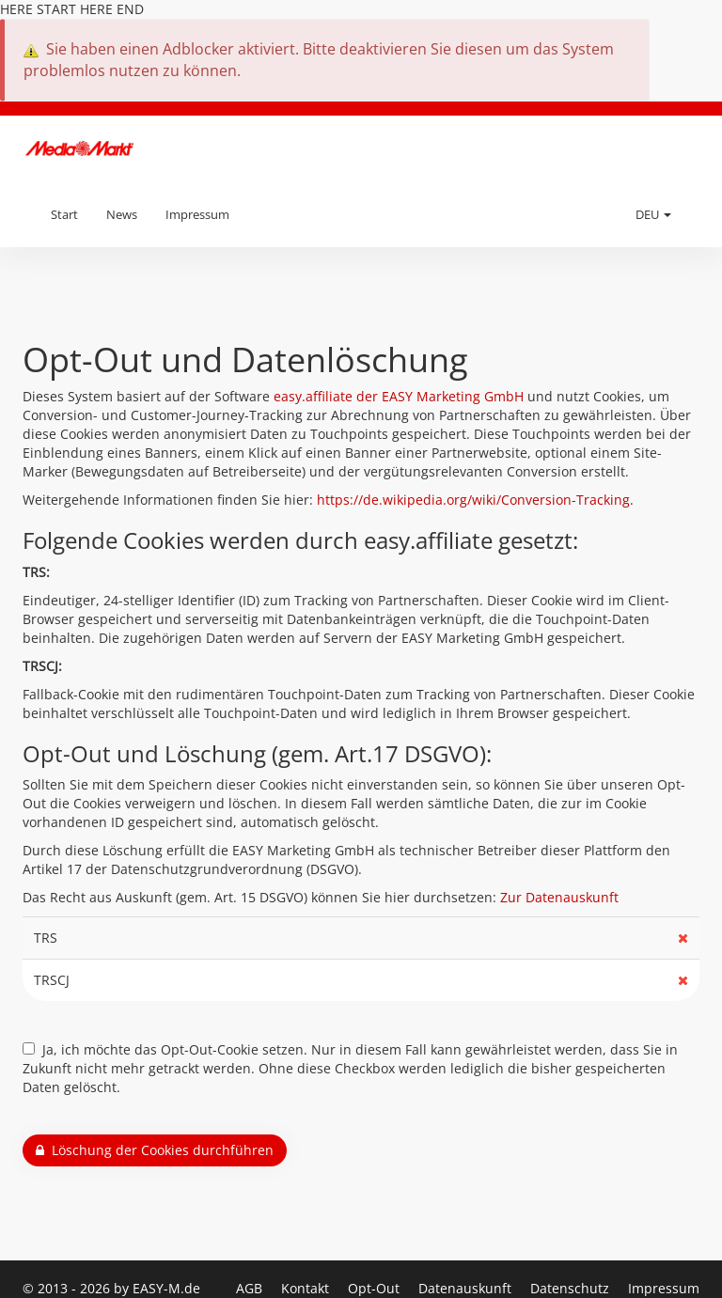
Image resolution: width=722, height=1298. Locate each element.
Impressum (197, 214)
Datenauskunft (466, 1288)
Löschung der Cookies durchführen (155, 1150)
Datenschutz (571, 1288)
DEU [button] (653, 214)
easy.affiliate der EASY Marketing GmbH (399, 396)
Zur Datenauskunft (559, 897)
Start (64, 214)
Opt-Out (375, 1288)
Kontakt (307, 1288)
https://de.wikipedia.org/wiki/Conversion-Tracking (473, 499)
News (121, 214)
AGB (251, 1288)
